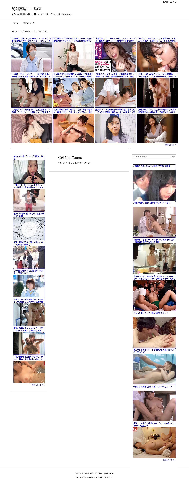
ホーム (16, 31)
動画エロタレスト (171, 145)
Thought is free (107, 477)
